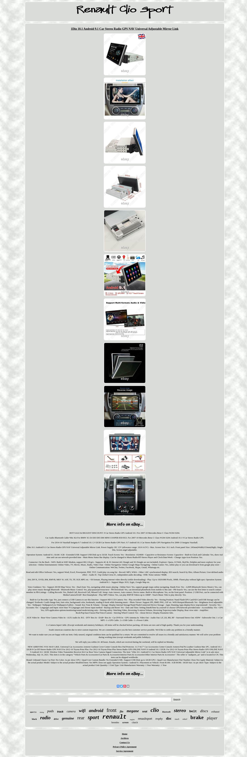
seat (144, 711)
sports (33, 712)
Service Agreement (124, 751)
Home (124, 734)
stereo (180, 710)
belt (193, 711)
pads (50, 711)
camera (71, 711)
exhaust (215, 711)
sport (93, 717)
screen (125, 722)
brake (197, 717)
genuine (68, 718)
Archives (125, 738)
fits (121, 711)
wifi (82, 710)
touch (177, 719)
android (96, 710)
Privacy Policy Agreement (124, 746)
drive (56, 719)
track (60, 711)
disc (168, 718)
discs (204, 711)
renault (114, 717)
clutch (135, 722)
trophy (159, 718)
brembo (115, 722)
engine (132, 719)
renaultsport (145, 718)
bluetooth (166, 712)
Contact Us (125, 742)
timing (42, 712)
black (34, 719)
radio (45, 717)
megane (133, 711)
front (111, 710)
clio (154, 710)
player (212, 718)
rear (80, 717)
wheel (184, 719)
